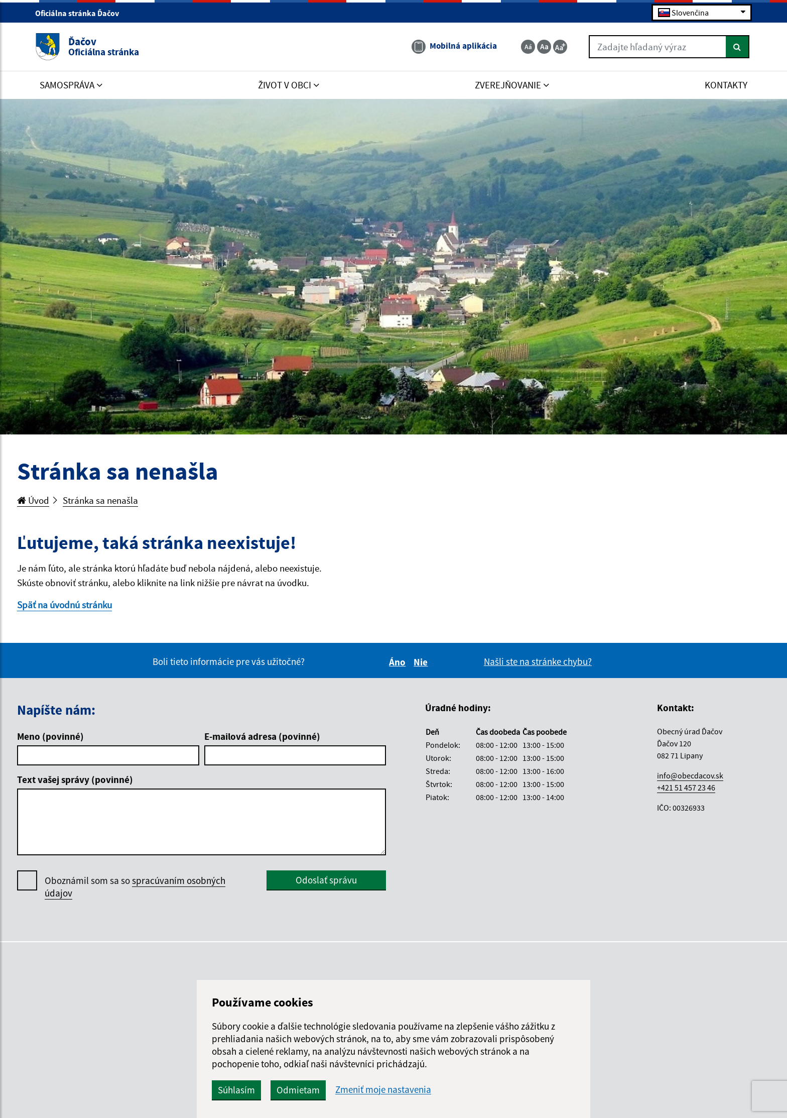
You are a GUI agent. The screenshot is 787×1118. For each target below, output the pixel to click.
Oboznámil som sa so (135, 887)
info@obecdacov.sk (690, 775)
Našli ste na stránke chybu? (538, 661)
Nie (422, 662)
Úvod (33, 500)
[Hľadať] (737, 46)
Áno (399, 662)
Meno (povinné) (50, 736)
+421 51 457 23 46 (686, 787)
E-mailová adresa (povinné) (262, 736)
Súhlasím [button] (236, 1090)
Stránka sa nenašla (100, 500)
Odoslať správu (326, 880)
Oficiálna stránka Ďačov (81, 13)
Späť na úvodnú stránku (64, 605)
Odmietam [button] (298, 1090)
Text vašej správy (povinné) (75, 779)
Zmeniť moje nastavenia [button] (383, 1089)
